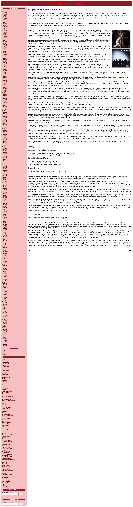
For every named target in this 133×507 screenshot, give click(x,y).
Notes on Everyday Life (8, 400)
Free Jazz (5, 411)
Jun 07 (5, 292)
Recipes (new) (6, 379)
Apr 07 (4, 337)
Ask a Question (6, 481)
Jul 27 (4, 119)
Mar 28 (5, 88)
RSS (3, 484)
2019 (3, 128)
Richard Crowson (7, 441)
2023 (3, 57)
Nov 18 (5, 204)
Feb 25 (5, 144)
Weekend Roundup (8, 364)
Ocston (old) (5, 383)
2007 (3, 343)
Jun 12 (5, 274)
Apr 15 (4, 238)
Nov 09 (5, 285)
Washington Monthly (8, 470)
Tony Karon (5, 450)
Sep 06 (5, 287)
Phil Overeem (6, 419)
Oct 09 (4, 305)
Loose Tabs (5, 366)
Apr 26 (4, 105)
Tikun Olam (5, 465)
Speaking (5, 487)
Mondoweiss (5, 455)
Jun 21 (5, 233)
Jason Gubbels (6, 414)
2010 (3, 301)
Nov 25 (5, 23)
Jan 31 (4, 19)
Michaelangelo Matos (8, 415)
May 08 (5, 312)
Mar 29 (5, 106)
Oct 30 (4, 250)
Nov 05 (5, 304)
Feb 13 (5, 217)
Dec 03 (5, 347)
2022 (3, 75)
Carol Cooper (6, 408)
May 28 (5, 14)
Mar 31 (5, 17)
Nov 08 (5, 322)
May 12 (5, 213)
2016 (3, 182)
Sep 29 (5, 26)
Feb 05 (5, 316)
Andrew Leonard (7, 454)
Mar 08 (5, 296)
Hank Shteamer (6, 422)
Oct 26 (4, 97)
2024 (3, 39)
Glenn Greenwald (7, 448)
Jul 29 (4, 137)
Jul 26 (4, 101)
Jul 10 (4, 290)
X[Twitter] (5, 388)
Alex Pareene (6, 461)
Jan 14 (4, 280)
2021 (3, 93)
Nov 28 (5, 41)
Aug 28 (5, 64)
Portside (4, 462)
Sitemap (4, 380)
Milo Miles (5, 417)
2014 (3, 220)
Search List (6, 353)
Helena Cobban (6, 436)
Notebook (5, 374)
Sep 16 (5, 207)
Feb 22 (5, 108)
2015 (3, 202)
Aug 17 (5, 271)
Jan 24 (4, 218)
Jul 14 (4, 334)
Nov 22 (5, 224)
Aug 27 (5, 46)
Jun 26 (5, 48)
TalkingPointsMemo (7, 463)
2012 (3, 264)
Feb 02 (5, 340)
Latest (4, 354)
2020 (3, 111)
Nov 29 (5, 95)
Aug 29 (5, 82)
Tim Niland (5, 421)
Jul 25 (4, 83)
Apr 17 (4, 336)
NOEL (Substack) (7, 391)
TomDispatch (6, 466)
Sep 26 (5, 80)
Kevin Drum (5, 443)
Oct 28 (4, 133)
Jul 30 (4, 191)
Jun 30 (5, 30)
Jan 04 (4, 300)
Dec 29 (5, 247)
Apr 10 (4, 276)
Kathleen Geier (6, 447)
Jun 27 (5, 12)
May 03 (5, 236)
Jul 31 (4, 47)
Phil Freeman (6, 413)
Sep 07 (5, 307)
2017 (3, 164)
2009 (3, 319)
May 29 (5, 68)
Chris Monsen (6, 418)
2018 (3, 146)
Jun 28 (5, 102)
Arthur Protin (6, 477)
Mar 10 (5, 315)
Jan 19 (4, 245)
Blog (3, 359)
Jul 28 (4, 29)
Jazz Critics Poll (6, 399)
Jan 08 (4, 200)
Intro (4, 350)
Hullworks (5, 398)
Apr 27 (4, 123)
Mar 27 (5, 70)
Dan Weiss (5, 426)
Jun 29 (5, 120)
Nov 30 (5, 113)
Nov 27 (5, 59)
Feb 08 (5, 297)
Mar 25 (5, 53)
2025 (3, 21)
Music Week (6, 361)
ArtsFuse (4, 404)
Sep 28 (5, 116)
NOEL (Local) (6, 368)
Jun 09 (5, 311)
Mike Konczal (6, 451)
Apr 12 (4, 294)
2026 (3, 11)
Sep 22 (5, 188)
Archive (4, 373)
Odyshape (5, 429)
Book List (5, 384)
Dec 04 (5, 303)
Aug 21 (5, 229)
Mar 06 (5, 278)
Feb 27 (5, 72)
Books (4, 365)
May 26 (5, 193)
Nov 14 (5, 329)
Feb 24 (5, 126)
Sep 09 (5, 228)
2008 (3, 327)
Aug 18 (5, 209)
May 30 (5, 86)
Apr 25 (4, 87)
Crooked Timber (6, 440)
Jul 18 (4, 272)
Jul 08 (4, 232)
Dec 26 (5, 344)
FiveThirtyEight (6, 444)
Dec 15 (5, 203)
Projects (4, 376)
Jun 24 (5, 138)
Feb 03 (5, 279)
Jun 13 (5, 211)
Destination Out (6, 428)
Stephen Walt (6, 469)
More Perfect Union (7, 457)
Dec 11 (5, 222)
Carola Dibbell (6, 410)
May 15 (5, 275)
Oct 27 (4, 25)
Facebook (5, 394)
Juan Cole (5, 437)
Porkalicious (5, 476)
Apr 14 (4, 214)
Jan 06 (4, 318)
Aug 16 (5, 325)
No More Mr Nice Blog (8, 459)
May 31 (5, 158)
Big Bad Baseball (7, 474)
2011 (3, 282)
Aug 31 (5, 117)
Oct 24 (4, 206)
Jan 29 (4, 262)
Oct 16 (4, 268)
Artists (5, 351)
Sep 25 (5, 62)
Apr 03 (4, 239)
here (83, 25)
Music (4, 372)
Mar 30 (5, 124)
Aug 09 (5, 289)
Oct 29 (4, 115)
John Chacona (6, 406)
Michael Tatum (6, 424)
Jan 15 (4, 298)
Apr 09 (4, 314)
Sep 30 (5, 44)
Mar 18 (5, 216)
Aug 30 (5, 99)
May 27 (5, 32)
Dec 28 (5, 112)
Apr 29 (4, 51)
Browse (4, 497)
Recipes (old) (6, 377)
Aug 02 (5, 326)
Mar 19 (5, 240)
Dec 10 (5, 283)
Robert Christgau (7, 407)
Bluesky (4, 389)
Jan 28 (4, 55)
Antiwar (4, 433)
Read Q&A (5, 482)
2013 (3, 246)
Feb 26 (5, 261)
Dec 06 (5, 321)
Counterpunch (6, 439)
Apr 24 (4, 69)
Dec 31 (5, 22)
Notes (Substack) (7, 392)
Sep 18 (5, 269)
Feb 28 (5, 18)
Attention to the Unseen (9, 434)
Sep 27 (5, 323)
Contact (4, 381)
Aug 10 (5, 308)
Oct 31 (4, 43)
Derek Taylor (5, 425)
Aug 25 (5, 189)
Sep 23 (5, 330)
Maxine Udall (5, 468)
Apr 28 (4, 15)
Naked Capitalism (7, 458)
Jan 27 (4, 37)
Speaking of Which (8, 362)
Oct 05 (4, 286)
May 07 (5, 293)
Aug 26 (5, 28)
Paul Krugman (6, 452)
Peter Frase (5, 445)
